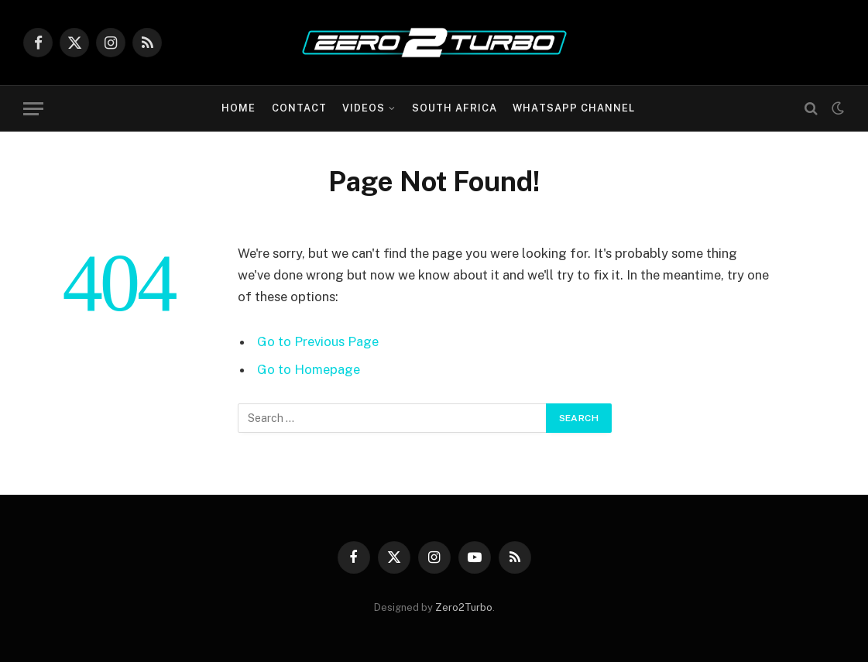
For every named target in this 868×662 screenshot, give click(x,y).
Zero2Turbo (463, 607)
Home (238, 108)
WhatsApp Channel (573, 108)
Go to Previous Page (318, 341)
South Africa (454, 108)
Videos (363, 108)
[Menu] (33, 108)
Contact (299, 108)
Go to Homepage (308, 369)
